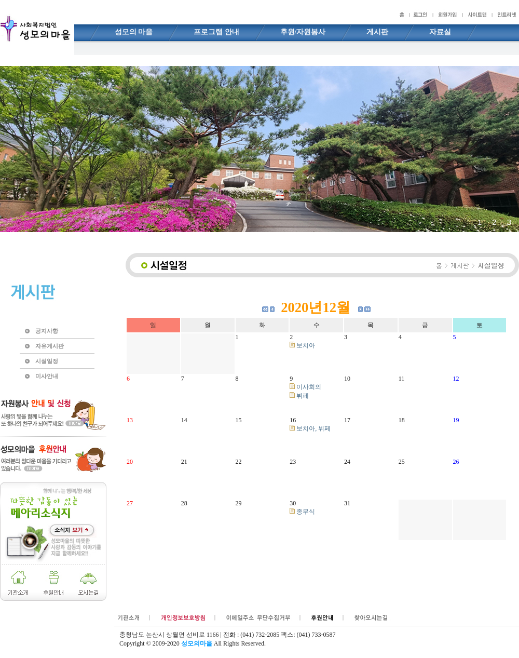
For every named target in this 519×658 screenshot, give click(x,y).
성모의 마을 (134, 32)
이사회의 (305, 387)
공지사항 (46, 331)
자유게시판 (49, 346)
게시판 (377, 32)
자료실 (440, 32)
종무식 (302, 511)
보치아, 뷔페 (310, 428)
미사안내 (46, 376)
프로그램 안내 (216, 32)
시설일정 (46, 361)
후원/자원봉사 (303, 32)
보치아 (302, 345)
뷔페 (299, 395)
